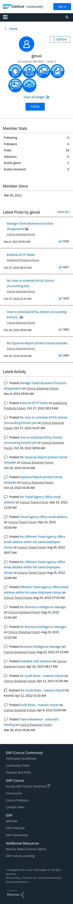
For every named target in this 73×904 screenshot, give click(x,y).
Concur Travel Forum (34, 502)
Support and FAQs (18, 772)
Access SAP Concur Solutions (28, 786)
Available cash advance (36, 661)
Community (34, 6)
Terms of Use (29, 878)
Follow (35, 106)
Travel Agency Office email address (43, 517)
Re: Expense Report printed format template (37, 343)
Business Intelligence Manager (40, 646)
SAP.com (12, 821)
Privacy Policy (13, 878)
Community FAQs (17, 765)
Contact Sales (15, 807)
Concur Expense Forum (21, 234)
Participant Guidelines (21, 758)
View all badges (34, 97)
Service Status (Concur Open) (26, 849)
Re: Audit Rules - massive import (42, 675)
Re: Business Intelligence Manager (43, 607)
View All (62, 212)
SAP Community (17, 835)
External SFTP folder (21, 254)
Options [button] (61, 39)
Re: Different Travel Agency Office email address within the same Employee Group (34, 542)
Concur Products (17, 800)
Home (13, 29)
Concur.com (14, 793)
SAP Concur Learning (20, 856)
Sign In (62, 6)
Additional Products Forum (23, 260)
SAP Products (15, 828)
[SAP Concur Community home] (13, 6)
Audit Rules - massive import (39, 705)
